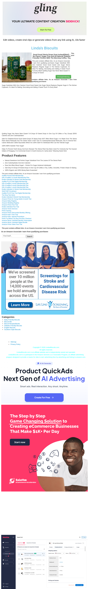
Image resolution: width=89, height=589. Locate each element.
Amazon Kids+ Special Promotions (13, 216)
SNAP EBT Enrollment (9, 191)
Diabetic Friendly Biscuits (13, 326)
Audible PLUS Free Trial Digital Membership (16, 193)
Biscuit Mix (8, 322)
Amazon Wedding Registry (10, 203)
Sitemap (13, 342)
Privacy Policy (15, 344)
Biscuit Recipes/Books (12, 324)
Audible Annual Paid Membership (12, 175)
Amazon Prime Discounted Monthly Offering (16, 213)
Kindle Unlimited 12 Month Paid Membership (16, 189)
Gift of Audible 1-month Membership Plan (15, 187)
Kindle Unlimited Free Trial (10, 207)
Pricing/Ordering (63, 77)
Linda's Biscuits (44, 48)
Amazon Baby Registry (9, 201)
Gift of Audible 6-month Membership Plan (15, 185)
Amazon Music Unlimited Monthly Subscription (17, 220)
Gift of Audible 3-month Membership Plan (15, 183)
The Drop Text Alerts (8, 195)
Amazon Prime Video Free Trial (12, 224)
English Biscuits (9, 327)
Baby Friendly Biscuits (12, 320)
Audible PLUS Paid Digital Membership (14, 181)
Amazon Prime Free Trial (10, 205)
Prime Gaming (6, 211)
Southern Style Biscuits (12, 329)
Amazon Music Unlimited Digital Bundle (14, 222)
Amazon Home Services (10, 209)
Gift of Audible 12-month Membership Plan (15, 177)
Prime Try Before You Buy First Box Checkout (16, 218)
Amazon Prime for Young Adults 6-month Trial (16, 199)
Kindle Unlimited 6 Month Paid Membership (16, 197)
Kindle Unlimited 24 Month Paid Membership (16, 179)
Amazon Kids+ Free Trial (10, 214)
